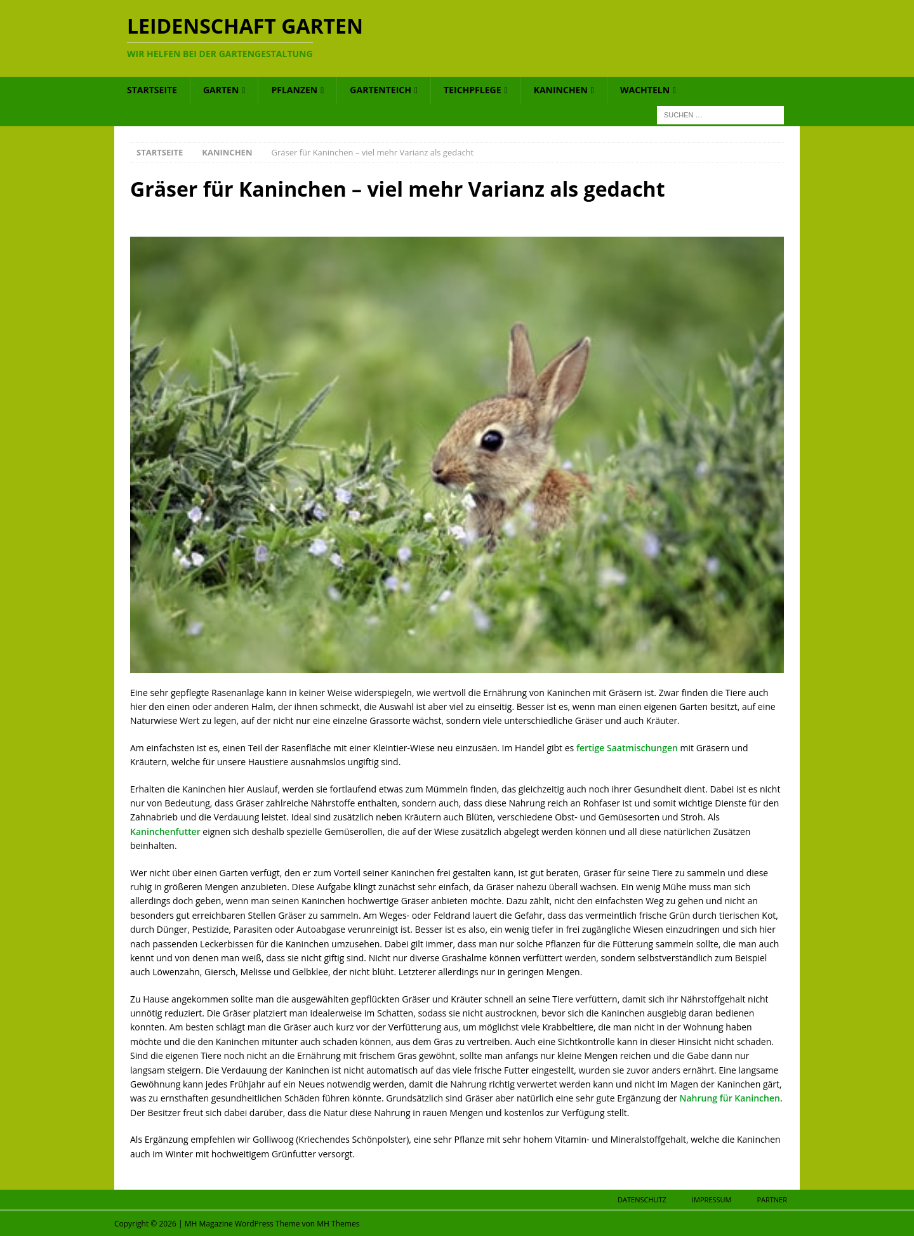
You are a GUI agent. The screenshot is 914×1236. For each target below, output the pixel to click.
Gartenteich (380, 90)
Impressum (711, 1199)
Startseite (152, 90)
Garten (221, 90)
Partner (772, 1199)
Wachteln (645, 90)
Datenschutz (642, 1199)
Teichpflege (472, 90)
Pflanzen (294, 90)
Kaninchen (561, 90)
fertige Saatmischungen (627, 748)
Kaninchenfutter (165, 831)
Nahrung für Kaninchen (729, 1098)
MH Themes (338, 1223)
